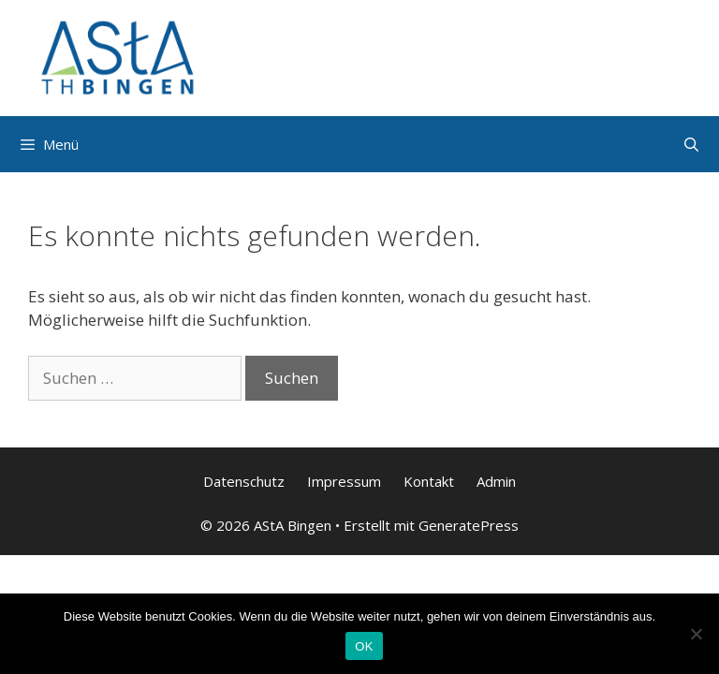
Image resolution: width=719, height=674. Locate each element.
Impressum (344, 481)
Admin (496, 481)
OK (364, 646)
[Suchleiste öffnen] (691, 144)
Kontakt (429, 481)
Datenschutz (244, 481)
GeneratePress (468, 525)
